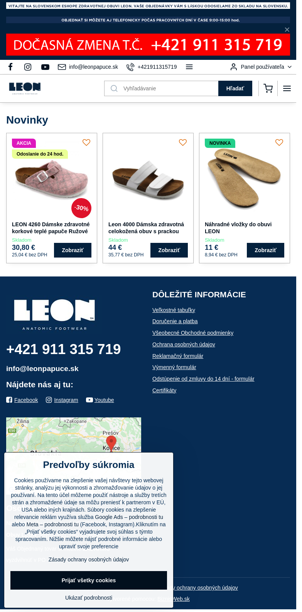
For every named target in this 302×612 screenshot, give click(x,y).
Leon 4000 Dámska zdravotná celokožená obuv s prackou (146, 227)
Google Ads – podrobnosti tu (129, 517)
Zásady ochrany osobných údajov (197, 588)
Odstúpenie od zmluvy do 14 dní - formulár (203, 379)
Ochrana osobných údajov (183, 344)
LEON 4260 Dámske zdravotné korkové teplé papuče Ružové (51, 227)
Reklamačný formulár (177, 356)
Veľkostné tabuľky (173, 310)
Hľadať (235, 88)
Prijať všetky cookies (89, 580)
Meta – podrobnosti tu (53, 524)
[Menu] (287, 88)
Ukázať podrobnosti (88, 598)
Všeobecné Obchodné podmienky (192, 333)
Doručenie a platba (175, 321)
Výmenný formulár (174, 367)
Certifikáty (164, 390)
